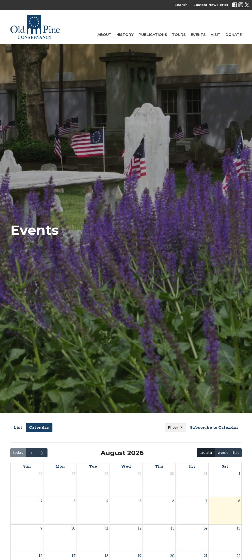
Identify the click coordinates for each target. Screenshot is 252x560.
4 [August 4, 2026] (107, 501)
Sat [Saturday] (225, 466)
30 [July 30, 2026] (172, 474)
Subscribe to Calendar (214, 427)
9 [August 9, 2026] (41, 528)
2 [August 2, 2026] (42, 501)
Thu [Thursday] (159, 466)
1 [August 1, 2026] (239, 474)
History (125, 34)
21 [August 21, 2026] (205, 556)
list (236, 452)
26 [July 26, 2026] (40, 474)
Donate (233, 34)
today (18, 452)
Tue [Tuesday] (93, 466)
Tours (179, 34)
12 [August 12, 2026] (140, 528)
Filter (175, 427)
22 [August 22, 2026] (238, 556)
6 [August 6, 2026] (173, 501)
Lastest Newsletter (211, 5)
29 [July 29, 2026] (139, 474)
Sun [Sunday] (27, 466)
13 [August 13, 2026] (172, 528)
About (104, 34)
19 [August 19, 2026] (140, 556)
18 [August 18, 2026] (107, 556)
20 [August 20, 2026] (172, 556)
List (18, 427)
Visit (215, 34)
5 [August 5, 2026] (141, 501)
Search (181, 5)
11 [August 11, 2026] (107, 528)
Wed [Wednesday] (126, 466)
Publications (153, 34)
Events (198, 34)
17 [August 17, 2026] (74, 556)
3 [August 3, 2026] (75, 501)
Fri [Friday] (192, 466)
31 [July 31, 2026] (205, 474)
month (205, 452)
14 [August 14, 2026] (205, 528)
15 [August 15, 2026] (238, 528)
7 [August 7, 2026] (206, 501)
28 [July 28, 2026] (106, 474)
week (223, 452)
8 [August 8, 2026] (239, 501)
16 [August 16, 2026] (41, 556)
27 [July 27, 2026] (73, 474)
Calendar (39, 427)
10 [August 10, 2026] (73, 528)
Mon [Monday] (60, 466)
